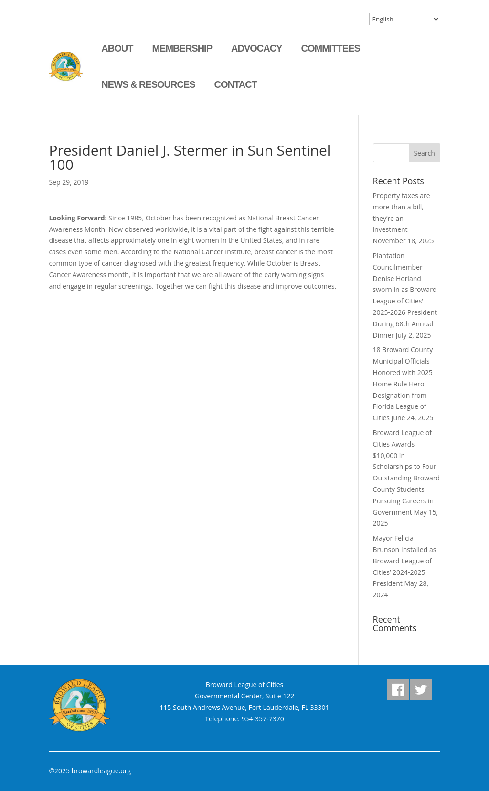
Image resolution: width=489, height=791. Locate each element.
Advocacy (256, 48)
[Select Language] (404, 19)
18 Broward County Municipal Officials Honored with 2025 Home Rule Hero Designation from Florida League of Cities (403, 383)
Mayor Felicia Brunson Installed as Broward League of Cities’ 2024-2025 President (404, 560)
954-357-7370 (263, 718)
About (117, 48)
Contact (235, 84)
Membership (182, 48)
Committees (330, 48)
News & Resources (148, 84)
